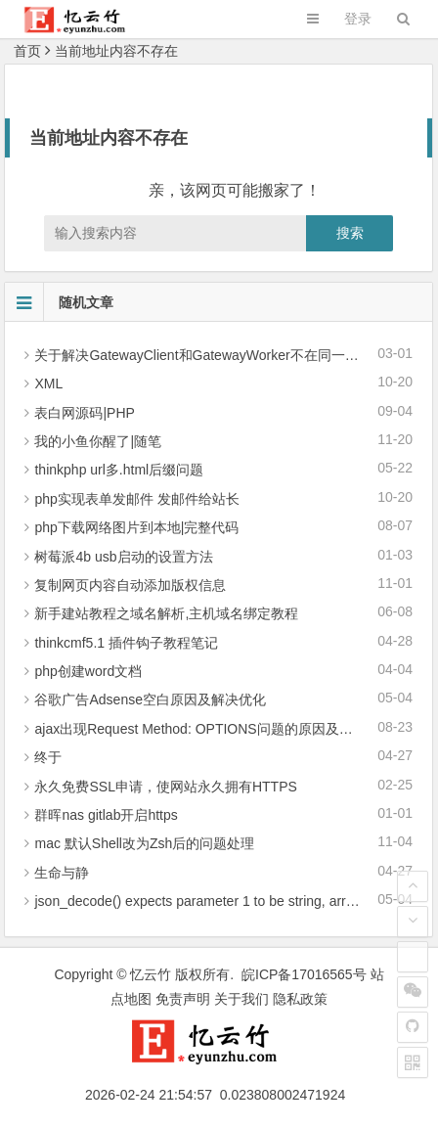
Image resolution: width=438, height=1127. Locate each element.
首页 (27, 51)
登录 (358, 18)
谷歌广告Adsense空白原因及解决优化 (149, 699)
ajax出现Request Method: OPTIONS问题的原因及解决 (200, 729)
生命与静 (61, 872)
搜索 (350, 233)
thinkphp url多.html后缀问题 (118, 469)
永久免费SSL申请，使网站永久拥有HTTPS (165, 786)
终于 (48, 757)
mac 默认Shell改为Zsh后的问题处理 (144, 843)
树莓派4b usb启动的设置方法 (123, 556)
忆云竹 (150, 974)
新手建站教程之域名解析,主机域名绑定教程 (166, 613)
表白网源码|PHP (84, 413)
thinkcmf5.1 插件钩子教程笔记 (125, 643)
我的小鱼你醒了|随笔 (97, 441)
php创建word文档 (88, 671)
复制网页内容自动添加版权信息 (130, 585)
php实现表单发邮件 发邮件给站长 (136, 499)
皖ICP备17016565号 (304, 974)
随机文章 (59, 302)
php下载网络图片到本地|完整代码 (136, 527)
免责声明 (182, 999)
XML (48, 383)
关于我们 (241, 999)
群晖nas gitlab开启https (105, 815)
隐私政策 (300, 999)
